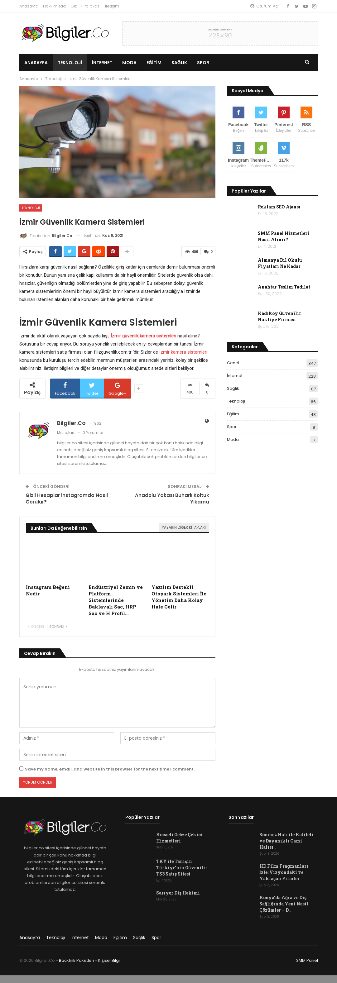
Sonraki (58, 626)
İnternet (102, 63)
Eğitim (154, 63)
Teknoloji (70, 63)
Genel (233, 363)
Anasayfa (28, 6)
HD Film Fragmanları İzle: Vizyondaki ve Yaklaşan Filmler (283, 872)
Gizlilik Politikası (85, 6)
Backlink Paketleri (76, 960)
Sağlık (179, 63)
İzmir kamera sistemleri (183, 352)
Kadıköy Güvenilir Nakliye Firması (279, 316)
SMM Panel (307, 960)
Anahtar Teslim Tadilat (284, 287)
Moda (129, 63)
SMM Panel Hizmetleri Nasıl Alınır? (283, 236)
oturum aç (264, 6)
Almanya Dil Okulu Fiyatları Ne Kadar (280, 263)
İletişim (112, 6)
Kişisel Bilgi (109, 960)
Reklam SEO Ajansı (279, 207)
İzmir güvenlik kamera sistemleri (143, 336)
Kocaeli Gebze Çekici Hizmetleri (179, 838)
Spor (203, 63)
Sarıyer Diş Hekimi (178, 893)
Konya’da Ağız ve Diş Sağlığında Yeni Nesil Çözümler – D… (283, 904)
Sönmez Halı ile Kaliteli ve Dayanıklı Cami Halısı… (286, 841)
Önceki (36, 626)
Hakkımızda (54, 6)
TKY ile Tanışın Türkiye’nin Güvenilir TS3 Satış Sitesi (181, 867)
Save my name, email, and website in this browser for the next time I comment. (110, 769)
